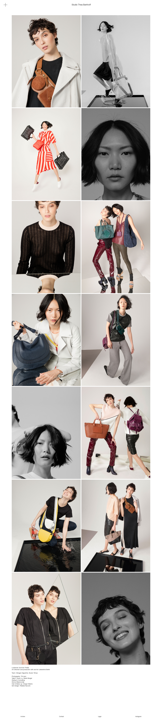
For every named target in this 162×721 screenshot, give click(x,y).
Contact (61, 716)
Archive (23, 716)
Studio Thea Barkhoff (81, 5)
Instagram (138, 716)
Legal (99, 716)
